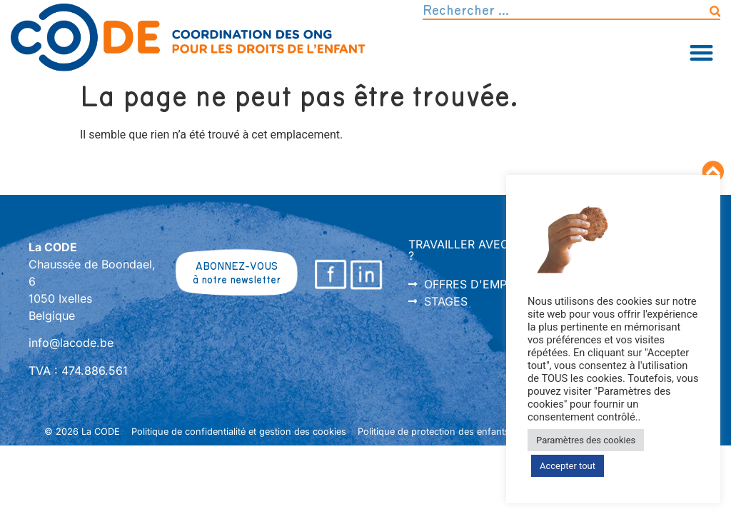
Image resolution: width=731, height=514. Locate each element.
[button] (702, 52)
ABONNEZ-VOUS (237, 266)
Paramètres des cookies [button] (585, 440)
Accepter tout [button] (567, 465)
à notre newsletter (237, 280)
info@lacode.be (71, 343)
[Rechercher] (715, 11)
